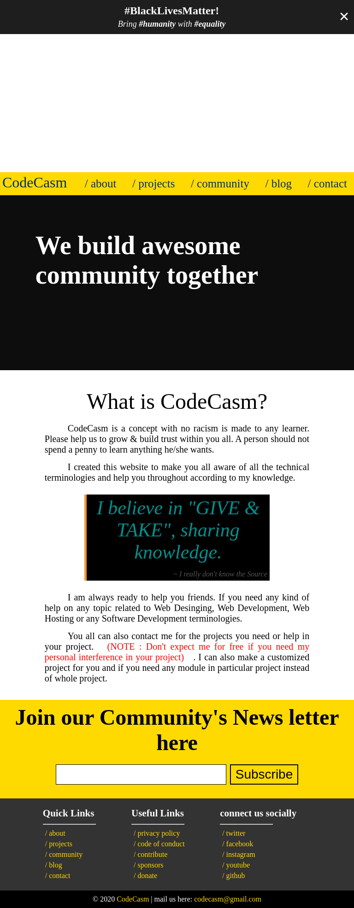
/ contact (327, 183)
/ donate (145, 875)
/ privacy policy (157, 833)
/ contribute (150, 854)
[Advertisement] (177, 103)
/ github (233, 875)
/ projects (153, 183)
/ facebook (237, 844)
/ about (101, 183)
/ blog (278, 183)
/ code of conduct (159, 844)
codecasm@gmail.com (227, 899)
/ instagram (238, 854)
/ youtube (236, 865)
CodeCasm (133, 899)
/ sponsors (148, 865)
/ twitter (233, 833)
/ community (220, 183)
